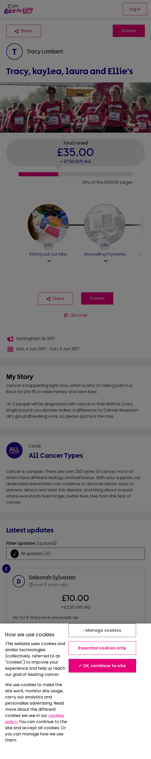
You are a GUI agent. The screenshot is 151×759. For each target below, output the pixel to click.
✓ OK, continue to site (102, 666)
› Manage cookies (102, 630)
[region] (75, 691)
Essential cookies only (102, 648)
